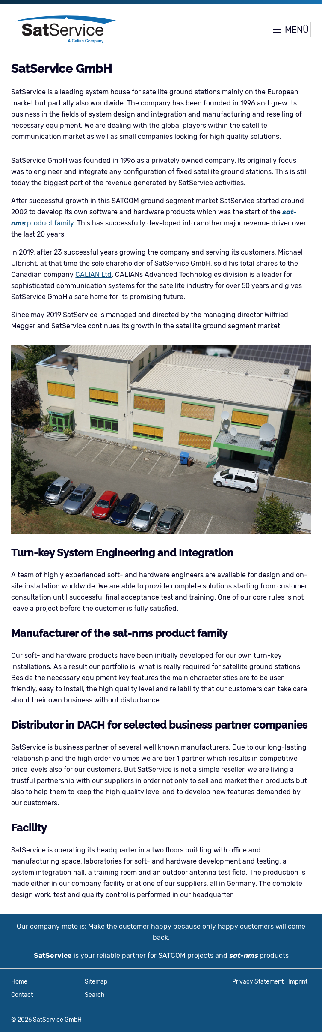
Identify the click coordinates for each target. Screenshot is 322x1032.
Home (19, 981)
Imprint (297, 981)
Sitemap (96, 981)
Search (95, 995)
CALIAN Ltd (93, 274)
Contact (22, 995)
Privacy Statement (258, 981)
